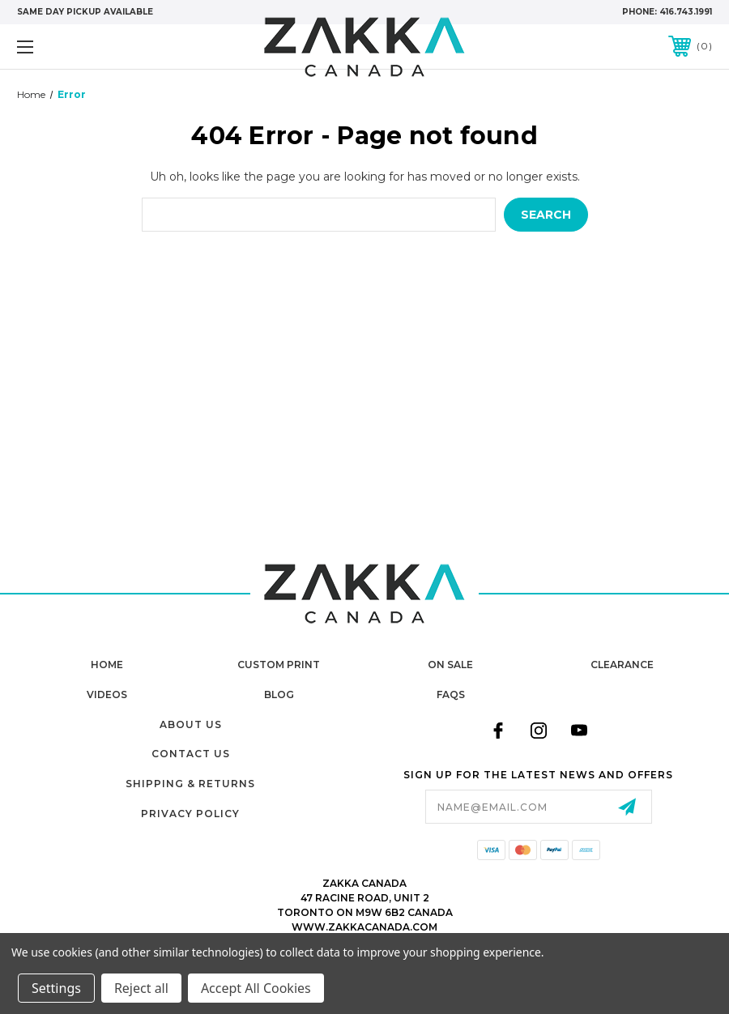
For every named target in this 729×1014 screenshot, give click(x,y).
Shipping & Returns (190, 784)
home (107, 664)
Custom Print (278, 664)
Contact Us (190, 754)
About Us (191, 724)
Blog (279, 694)
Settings (56, 988)
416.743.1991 (685, 11)
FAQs (451, 694)
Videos (107, 694)
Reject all (141, 988)
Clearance (622, 664)
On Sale (450, 664)
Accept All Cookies (256, 988)
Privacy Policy (190, 813)
